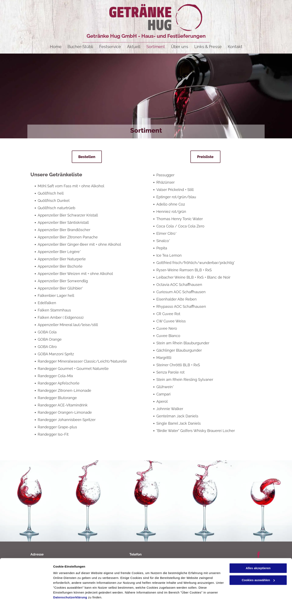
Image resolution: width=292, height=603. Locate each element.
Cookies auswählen (67, 595)
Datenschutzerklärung (70, 584)
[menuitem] (55, 47)
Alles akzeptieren (258, 555)
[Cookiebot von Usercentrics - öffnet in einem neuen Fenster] (26, 595)
